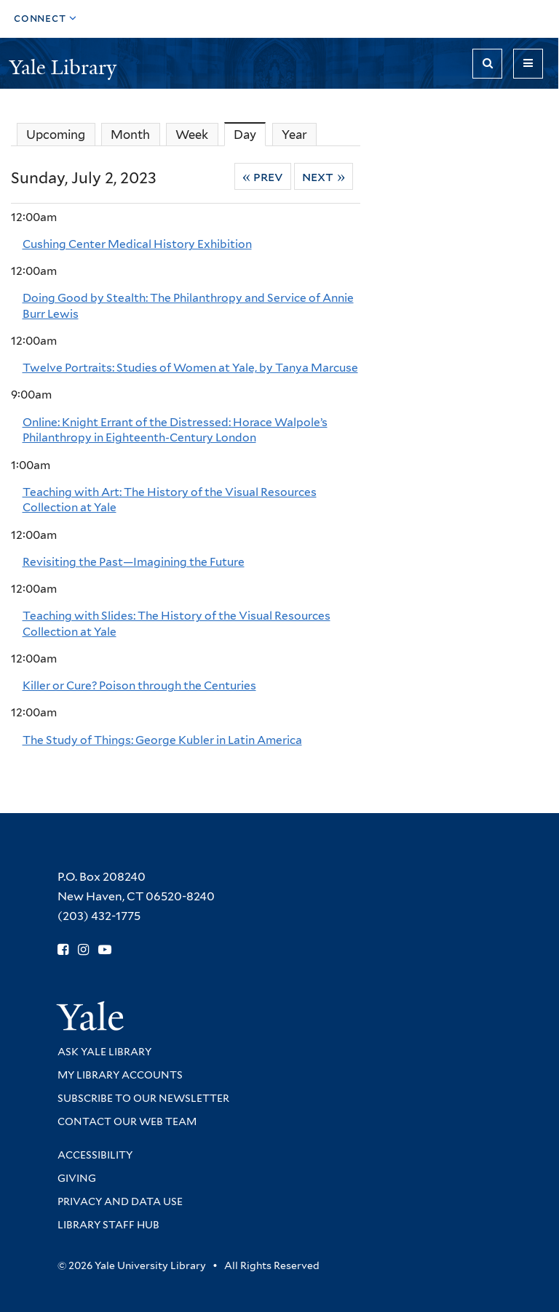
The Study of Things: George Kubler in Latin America (162, 740)
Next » (323, 176)
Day (250, 134)
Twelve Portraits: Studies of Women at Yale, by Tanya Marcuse (190, 368)
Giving (77, 1178)
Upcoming (55, 134)
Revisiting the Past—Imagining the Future (134, 562)
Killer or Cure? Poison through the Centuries (139, 685)
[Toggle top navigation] (45, 19)
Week (191, 134)
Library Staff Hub (108, 1225)
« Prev (263, 176)
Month (130, 134)
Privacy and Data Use (120, 1201)
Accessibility (95, 1155)
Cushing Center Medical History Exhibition (137, 244)
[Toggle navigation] (528, 64)
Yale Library (65, 67)
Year (294, 134)
